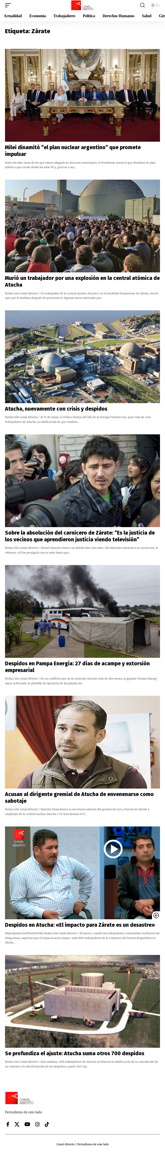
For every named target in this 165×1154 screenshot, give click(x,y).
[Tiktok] (47, 1124)
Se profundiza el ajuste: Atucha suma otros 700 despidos (74, 1053)
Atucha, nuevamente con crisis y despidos (56, 409)
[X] (17, 1124)
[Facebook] (8, 1124)
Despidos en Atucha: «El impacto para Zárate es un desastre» (80, 925)
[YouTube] (27, 1124)
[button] (9, 5)
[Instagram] (37, 1124)
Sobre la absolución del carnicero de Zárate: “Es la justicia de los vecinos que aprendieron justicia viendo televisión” (80, 536)
